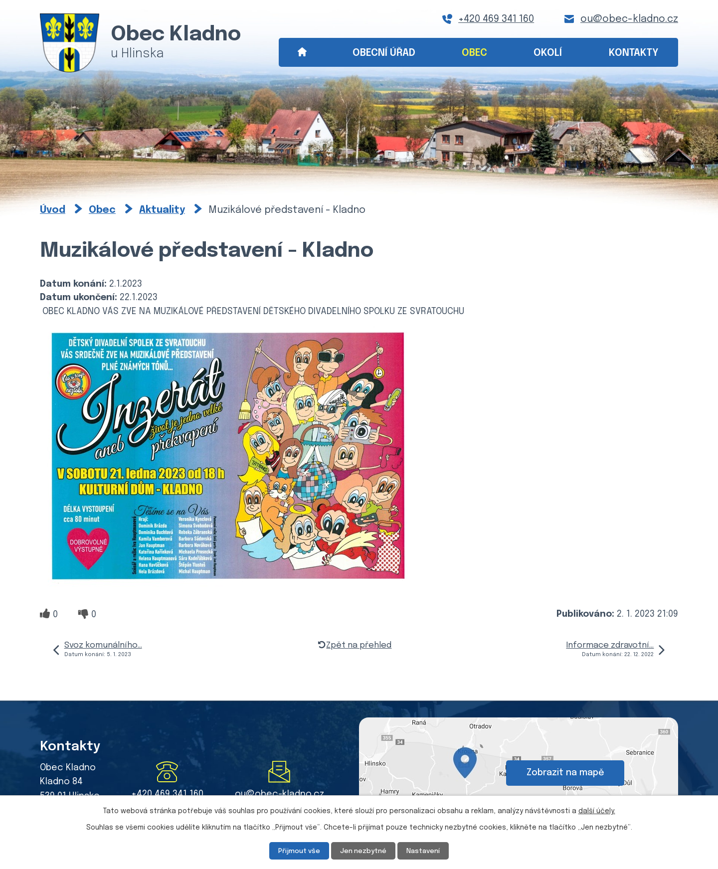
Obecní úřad (384, 53)
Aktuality (162, 210)
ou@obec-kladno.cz (629, 19)
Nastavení (425, 850)
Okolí (548, 53)
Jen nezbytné (363, 850)
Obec (474, 53)
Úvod (302, 52)
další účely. (596, 810)
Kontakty (634, 53)
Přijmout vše (296, 850)
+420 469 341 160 (496, 19)
